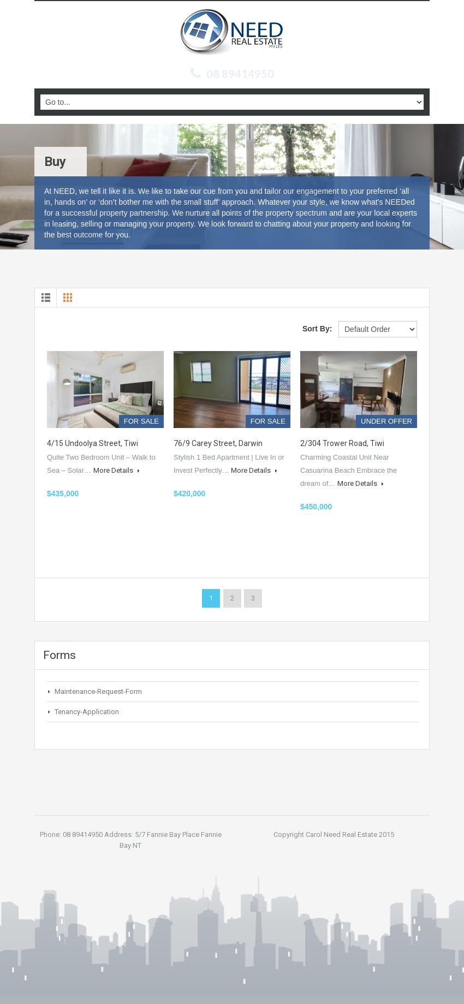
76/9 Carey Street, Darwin (218, 443)
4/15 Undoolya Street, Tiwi (92, 443)
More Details (116, 470)
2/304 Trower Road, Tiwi (342, 443)
